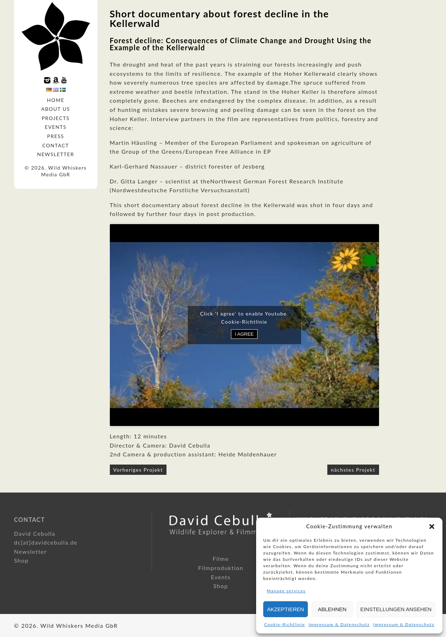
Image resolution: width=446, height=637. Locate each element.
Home (55, 100)
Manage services (286, 590)
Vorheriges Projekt (138, 470)
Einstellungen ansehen (395, 609)
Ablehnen (332, 609)
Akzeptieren (285, 609)
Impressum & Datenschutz (339, 624)
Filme (221, 558)
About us (55, 109)
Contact (55, 145)
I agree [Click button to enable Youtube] (244, 334)
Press (55, 136)
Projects (56, 118)
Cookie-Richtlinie (284, 624)
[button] (431, 526)
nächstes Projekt (353, 470)
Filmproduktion (220, 567)
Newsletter (55, 154)
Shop (21, 560)
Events (55, 127)
